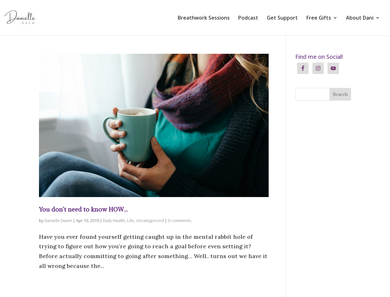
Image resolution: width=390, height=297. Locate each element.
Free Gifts (318, 18)
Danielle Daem (58, 220)
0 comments (179, 220)
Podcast (248, 18)
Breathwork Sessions (204, 18)
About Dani (360, 18)
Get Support (282, 18)
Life (130, 220)
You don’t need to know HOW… (83, 209)
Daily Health (114, 220)
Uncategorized (150, 220)
